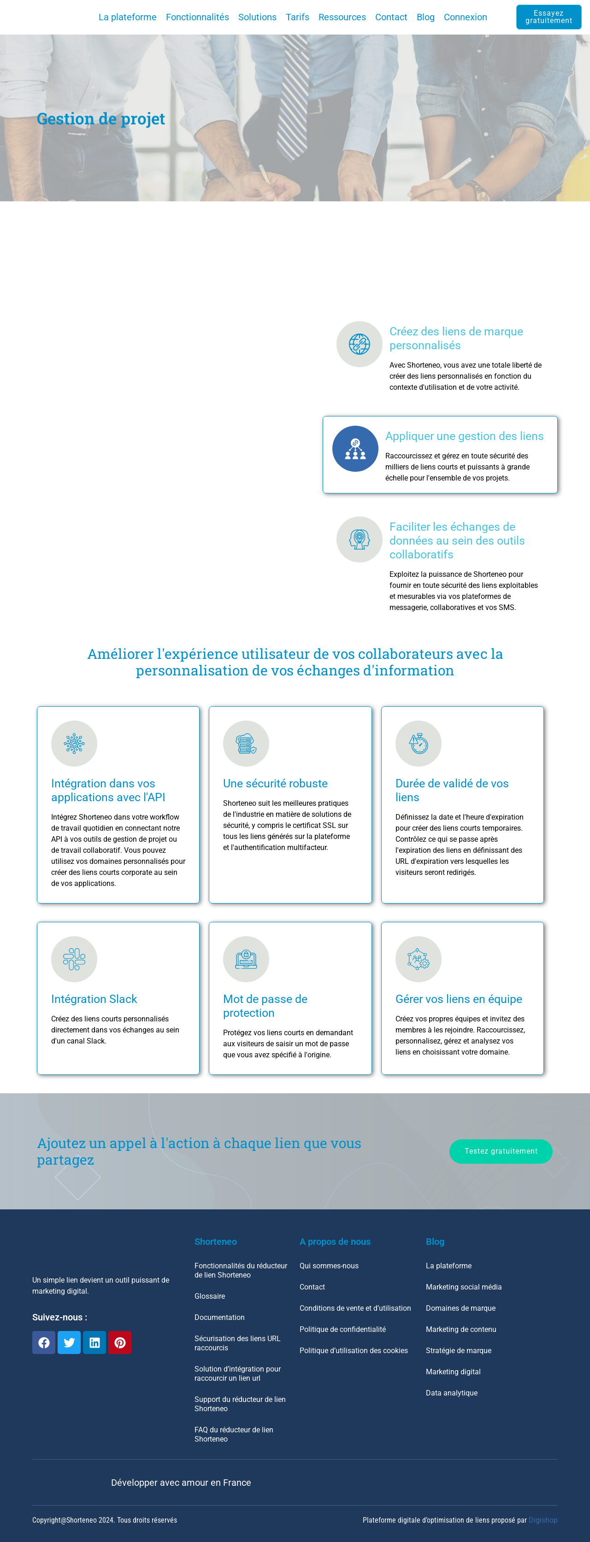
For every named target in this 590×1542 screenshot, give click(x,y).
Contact (391, 17)
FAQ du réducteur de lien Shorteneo (234, 1434)
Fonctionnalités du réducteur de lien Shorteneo (241, 1270)
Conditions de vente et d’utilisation (355, 1308)
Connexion (465, 17)
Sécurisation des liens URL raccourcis (238, 1343)
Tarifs (297, 17)
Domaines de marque (461, 1308)
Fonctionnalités (197, 17)
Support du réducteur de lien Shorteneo (240, 1404)
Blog (426, 17)
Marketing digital (453, 1371)
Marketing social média (464, 1287)
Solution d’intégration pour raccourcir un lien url (238, 1374)
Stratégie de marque (458, 1350)
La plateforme (128, 17)
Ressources (342, 17)
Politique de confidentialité (343, 1329)
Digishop (543, 1520)
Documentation (220, 1317)
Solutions (257, 17)
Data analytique (452, 1393)
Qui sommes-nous (329, 1265)
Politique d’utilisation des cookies (354, 1350)
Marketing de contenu (461, 1329)
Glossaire (210, 1296)
